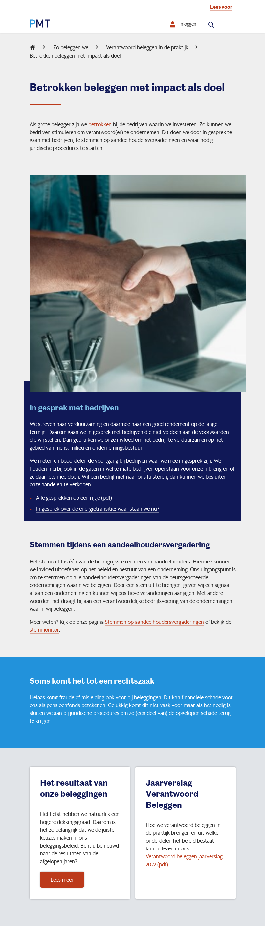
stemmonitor (44, 629)
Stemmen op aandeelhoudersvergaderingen (154, 621)
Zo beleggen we (70, 47)
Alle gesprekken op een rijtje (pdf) (74, 497)
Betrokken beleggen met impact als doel (75, 55)
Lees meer (62, 879)
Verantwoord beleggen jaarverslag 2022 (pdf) (184, 860)
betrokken (100, 124)
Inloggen (187, 24)
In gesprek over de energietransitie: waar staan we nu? (97, 508)
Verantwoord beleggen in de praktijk (147, 47)
